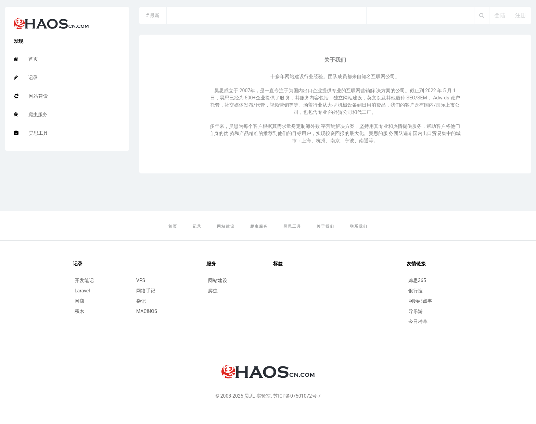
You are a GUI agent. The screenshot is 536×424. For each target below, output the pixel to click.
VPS (140, 280)
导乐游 (415, 311)
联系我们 (359, 226)
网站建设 (31, 96)
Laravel (82, 290)
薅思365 (417, 280)
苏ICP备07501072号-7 (296, 396)
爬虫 (213, 290)
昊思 (249, 396)
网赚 (79, 301)
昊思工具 (31, 133)
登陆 (499, 15)
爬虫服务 (31, 114)
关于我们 (325, 226)
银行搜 (415, 290)
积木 (79, 311)
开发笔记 (84, 280)
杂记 (141, 301)
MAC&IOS (146, 311)
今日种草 (417, 321)
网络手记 (145, 290)
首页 (26, 59)
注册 (520, 15)
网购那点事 (420, 301)
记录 (26, 77)
